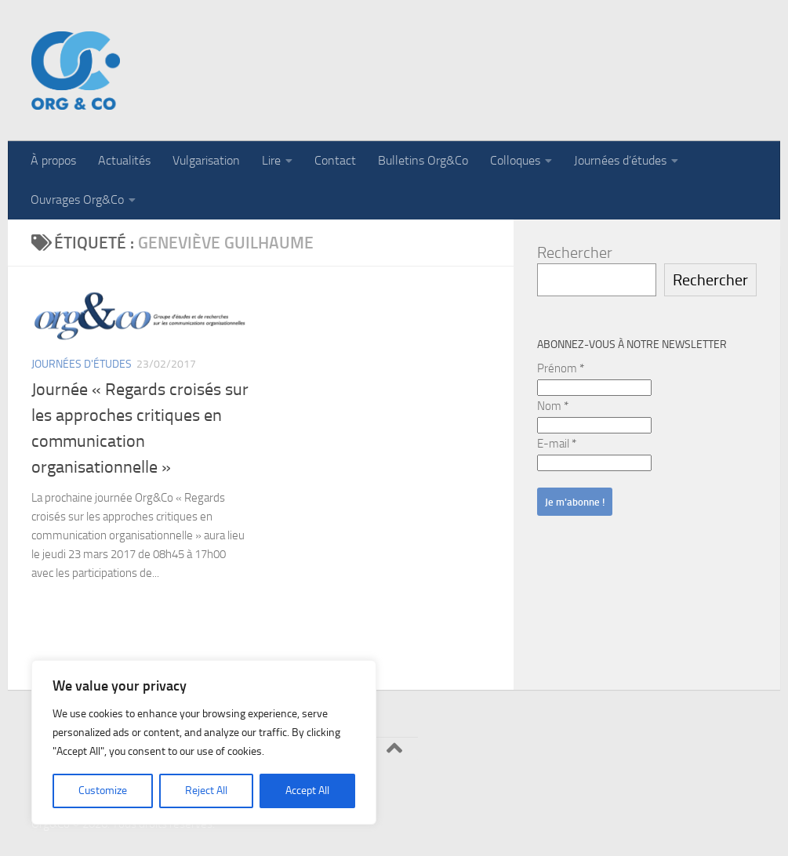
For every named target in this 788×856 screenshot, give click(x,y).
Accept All (307, 790)
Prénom (560, 368)
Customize (102, 790)
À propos (53, 160)
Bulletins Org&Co (423, 160)
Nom (552, 406)
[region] (203, 742)
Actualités (124, 160)
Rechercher (574, 252)
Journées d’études (620, 160)
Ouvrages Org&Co (77, 199)
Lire (271, 160)
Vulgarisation (206, 160)
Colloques (515, 160)
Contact (335, 160)
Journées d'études (81, 364)
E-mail (556, 444)
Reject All (206, 790)
